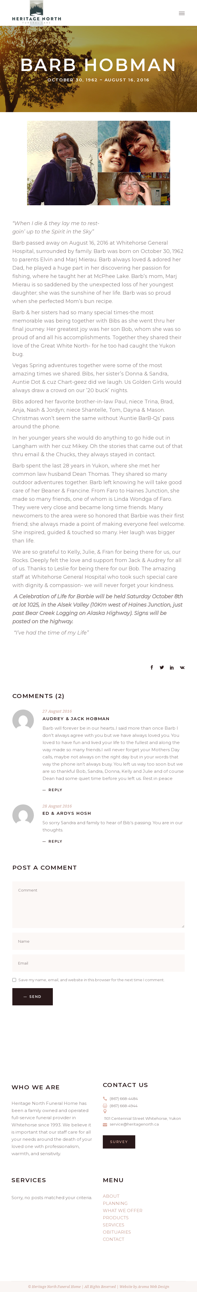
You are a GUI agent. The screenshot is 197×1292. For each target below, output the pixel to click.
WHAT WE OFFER (122, 1210)
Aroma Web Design (153, 1286)
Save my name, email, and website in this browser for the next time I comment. (91, 979)
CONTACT (113, 1239)
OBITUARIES (117, 1232)
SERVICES (113, 1225)
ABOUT (111, 1196)
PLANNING (115, 1203)
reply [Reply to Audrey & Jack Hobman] (56, 790)
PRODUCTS (116, 1217)
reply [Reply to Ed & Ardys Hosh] (56, 841)
